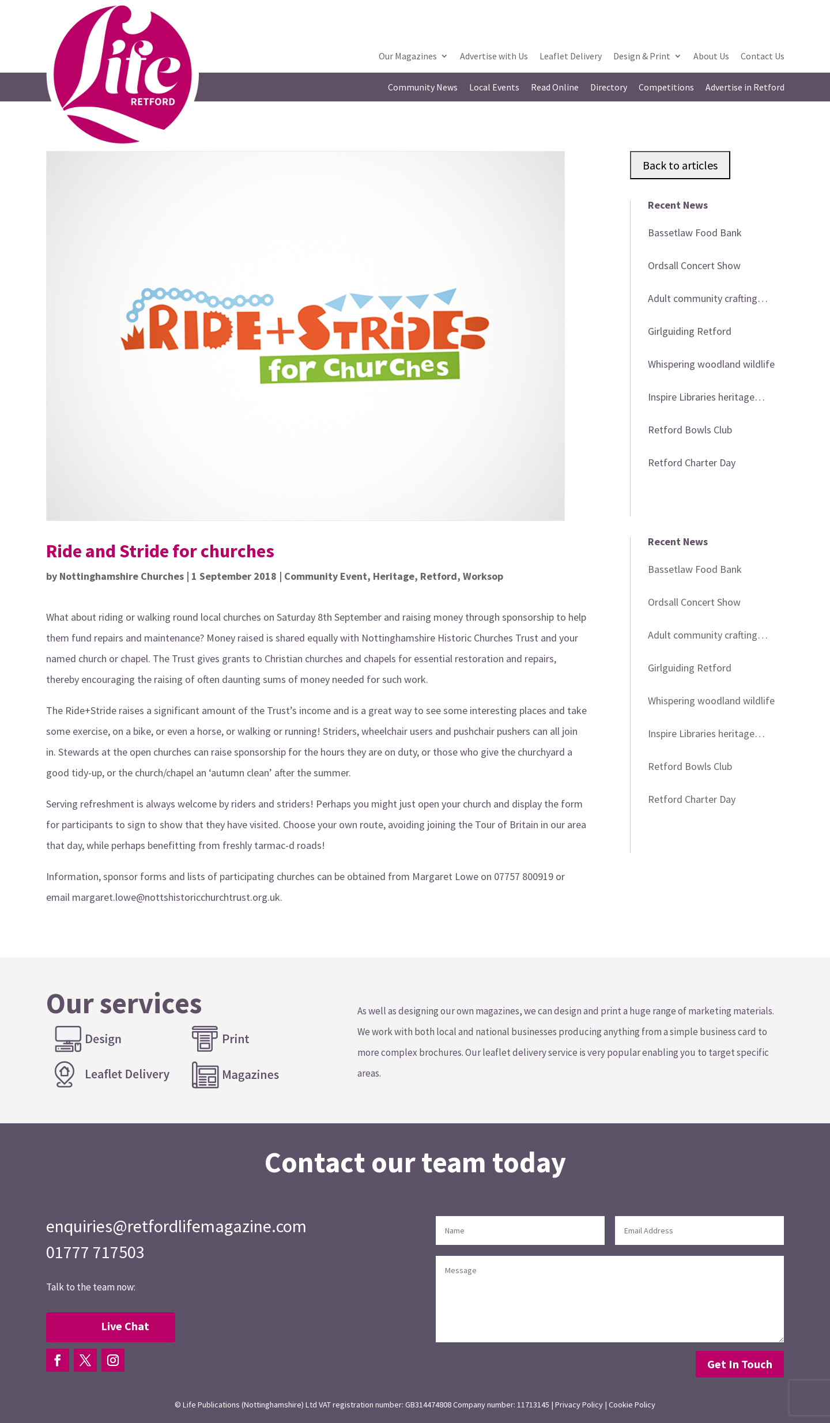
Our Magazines (408, 57)
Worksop (483, 576)
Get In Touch (739, 1364)
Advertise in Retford (744, 88)
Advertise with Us (494, 57)
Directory (608, 88)
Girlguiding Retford (689, 331)
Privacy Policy (579, 1404)
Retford (438, 576)
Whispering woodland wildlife (711, 364)
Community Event (325, 576)
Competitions (666, 88)
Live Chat (125, 1326)
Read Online (555, 88)
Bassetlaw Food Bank (695, 232)
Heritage (393, 576)
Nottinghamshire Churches (121, 576)
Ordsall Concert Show (694, 265)
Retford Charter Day (691, 462)
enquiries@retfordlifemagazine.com (176, 1226)
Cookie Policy (632, 1404)
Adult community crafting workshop (702, 300)
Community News (423, 88)
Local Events (494, 88)
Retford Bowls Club (690, 429)
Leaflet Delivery (571, 57)
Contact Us (762, 57)
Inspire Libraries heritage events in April (701, 398)
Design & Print (641, 57)
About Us (711, 57)
